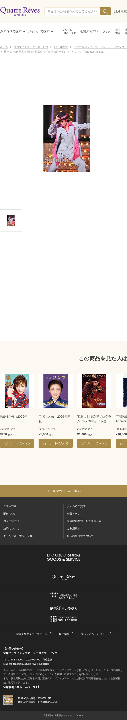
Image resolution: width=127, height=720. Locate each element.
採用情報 (64, 634)
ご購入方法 (10, 506)
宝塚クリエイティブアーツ (32, 634)
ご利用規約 (73, 528)
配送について (11, 513)
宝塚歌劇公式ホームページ (19, 687)
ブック (107, 31)
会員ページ (73, 513)
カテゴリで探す (11, 31)
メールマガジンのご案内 (64, 491)
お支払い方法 (11, 521)
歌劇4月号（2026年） (15, 416)
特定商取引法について (80, 536)
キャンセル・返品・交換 (18, 536)
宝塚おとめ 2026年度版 (54, 419)
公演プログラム (89, 31)
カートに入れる (20, 443)
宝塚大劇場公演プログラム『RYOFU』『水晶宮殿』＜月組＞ (94, 419)
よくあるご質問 (76, 506)
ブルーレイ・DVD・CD (70, 31)
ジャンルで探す (39, 31)
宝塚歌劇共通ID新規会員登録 (84, 521)
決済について (11, 528)
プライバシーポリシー (94, 634)
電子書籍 (118, 31)
